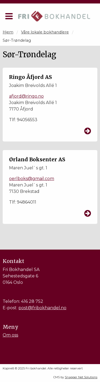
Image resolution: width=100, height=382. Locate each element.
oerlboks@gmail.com (31, 178)
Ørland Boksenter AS (37, 159)
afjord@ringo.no (26, 96)
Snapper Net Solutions (81, 377)
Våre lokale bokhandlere (45, 32)
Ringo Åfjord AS (30, 77)
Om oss (10, 335)
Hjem (8, 32)
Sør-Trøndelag (17, 40)
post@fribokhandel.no (42, 307)
